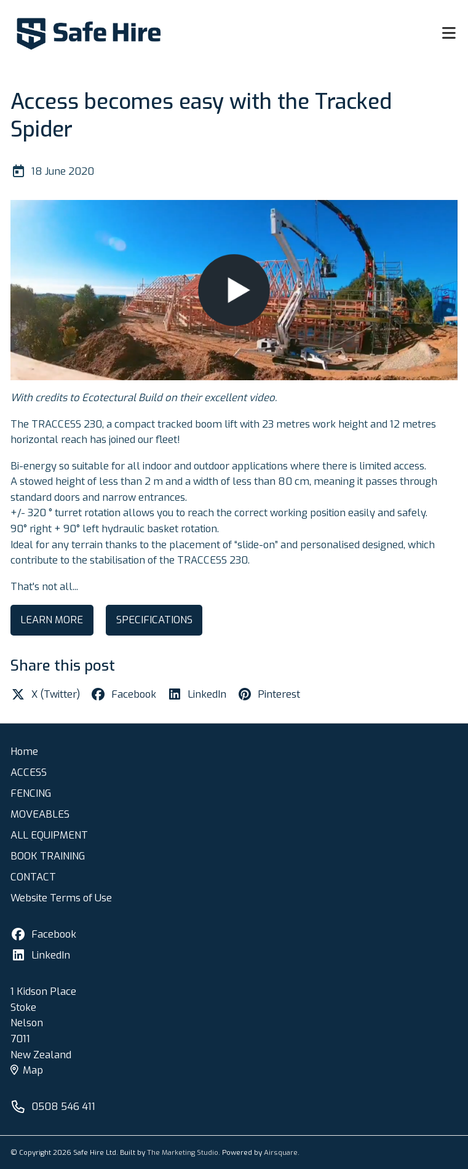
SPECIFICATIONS (154, 619)
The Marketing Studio (182, 1152)
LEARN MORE (51, 619)
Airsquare (281, 1152)
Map (26, 1070)
